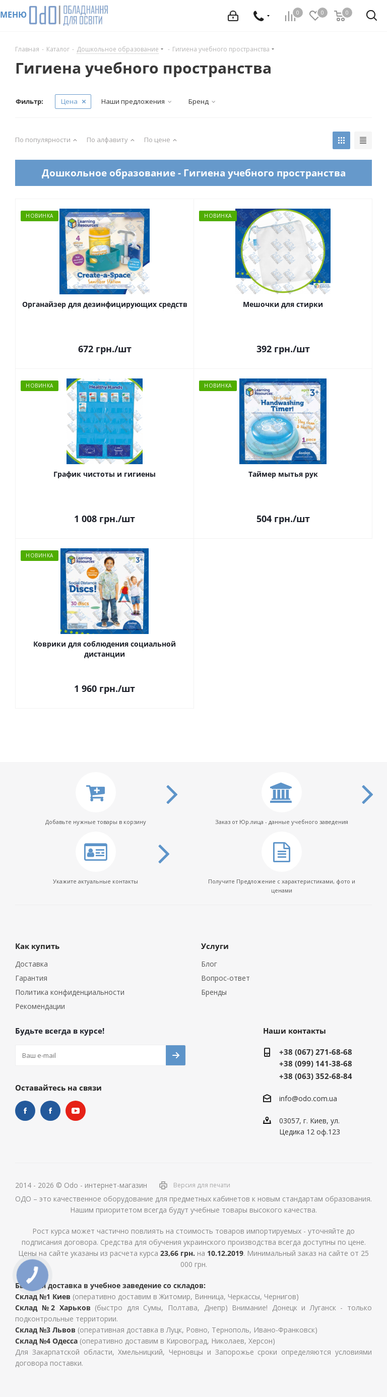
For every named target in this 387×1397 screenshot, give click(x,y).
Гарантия (31, 978)
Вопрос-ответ (225, 978)
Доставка (31, 964)
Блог (209, 964)
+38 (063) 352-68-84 (315, 1076)
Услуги (215, 946)
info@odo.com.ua (308, 1098)
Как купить (37, 946)
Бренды (214, 992)
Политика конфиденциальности (69, 992)
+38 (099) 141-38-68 (315, 1063)
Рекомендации (40, 1006)
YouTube (76, 1111)
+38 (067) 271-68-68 (315, 1052)
